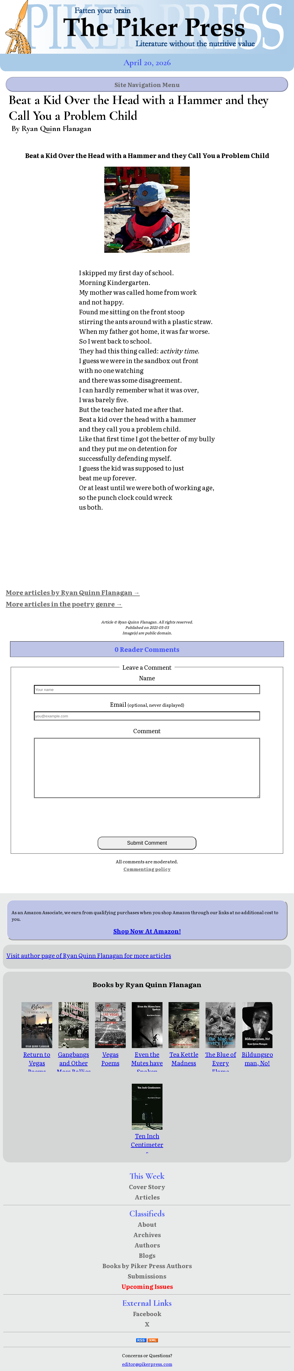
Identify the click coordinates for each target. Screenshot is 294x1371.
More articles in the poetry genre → (64, 604)
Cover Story (147, 1186)
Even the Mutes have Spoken (147, 1058)
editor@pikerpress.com (147, 1364)
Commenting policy (147, 869)
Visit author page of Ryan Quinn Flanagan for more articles (88, 955)
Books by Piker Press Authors (147, 1265)
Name (147, 677)
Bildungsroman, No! (257, 1054)
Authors (147, 1245)
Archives (147, 1234)
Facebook (147, 1313)
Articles (147, 1197)
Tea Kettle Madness (184, 1054)
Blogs (147, 1255)
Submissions (147, 1276)
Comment (147, 730)
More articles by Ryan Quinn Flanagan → (73, 592)
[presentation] (147, 817)
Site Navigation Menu (147, 84)
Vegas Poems (110, 1054)
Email (147, 704)
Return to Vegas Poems (37, 1058)
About (147, 1224)
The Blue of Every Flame (220, 1058)
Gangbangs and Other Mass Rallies (74, 1058)
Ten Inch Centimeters (147, 1140)
